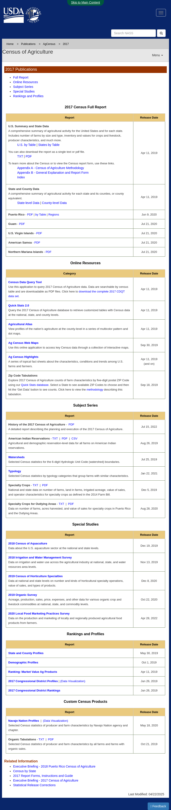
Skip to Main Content (85, 2)
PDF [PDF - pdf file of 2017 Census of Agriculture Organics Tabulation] (51, 739)
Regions (53, 214)
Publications (28, 44)
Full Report (20, 77)
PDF (30, 214)
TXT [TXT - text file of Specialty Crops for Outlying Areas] (61, 504)
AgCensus (49, 44)
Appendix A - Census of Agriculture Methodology (50, 168)
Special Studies (24, 91)
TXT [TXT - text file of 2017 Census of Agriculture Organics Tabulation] (41, 739)
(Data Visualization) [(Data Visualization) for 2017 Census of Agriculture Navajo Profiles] (55, 720)
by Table (40, 214)
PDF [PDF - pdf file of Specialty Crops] (45, 485)
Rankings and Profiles (28, 96)
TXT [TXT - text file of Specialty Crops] (35, 485)
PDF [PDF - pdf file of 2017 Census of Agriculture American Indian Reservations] (64, 438)
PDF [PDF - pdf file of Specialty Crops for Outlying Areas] (71, 504)
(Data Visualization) (72, 681)
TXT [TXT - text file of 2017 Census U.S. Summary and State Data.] (20, 156)
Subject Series (23, 87)
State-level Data (28, 203)
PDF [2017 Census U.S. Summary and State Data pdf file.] (29, 156)
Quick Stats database (35, 385)
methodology (95, 389)
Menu (157, 55)
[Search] (161, 33)
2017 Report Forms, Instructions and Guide (43, 776)
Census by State (24, 771)
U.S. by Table (26, 145)
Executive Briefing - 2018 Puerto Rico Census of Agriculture (54, 766)
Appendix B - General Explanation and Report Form (53, 172)
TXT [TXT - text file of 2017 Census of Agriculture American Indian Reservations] (55, 438)
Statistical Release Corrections (34, 785)
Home (10, 44)
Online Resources (25, 82)
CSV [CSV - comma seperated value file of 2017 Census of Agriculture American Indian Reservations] (74, 438)
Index (21, 177)
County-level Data (54, 203)
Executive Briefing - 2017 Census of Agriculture (45, 780)
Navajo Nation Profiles (23, 720)
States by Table (48, 145)
